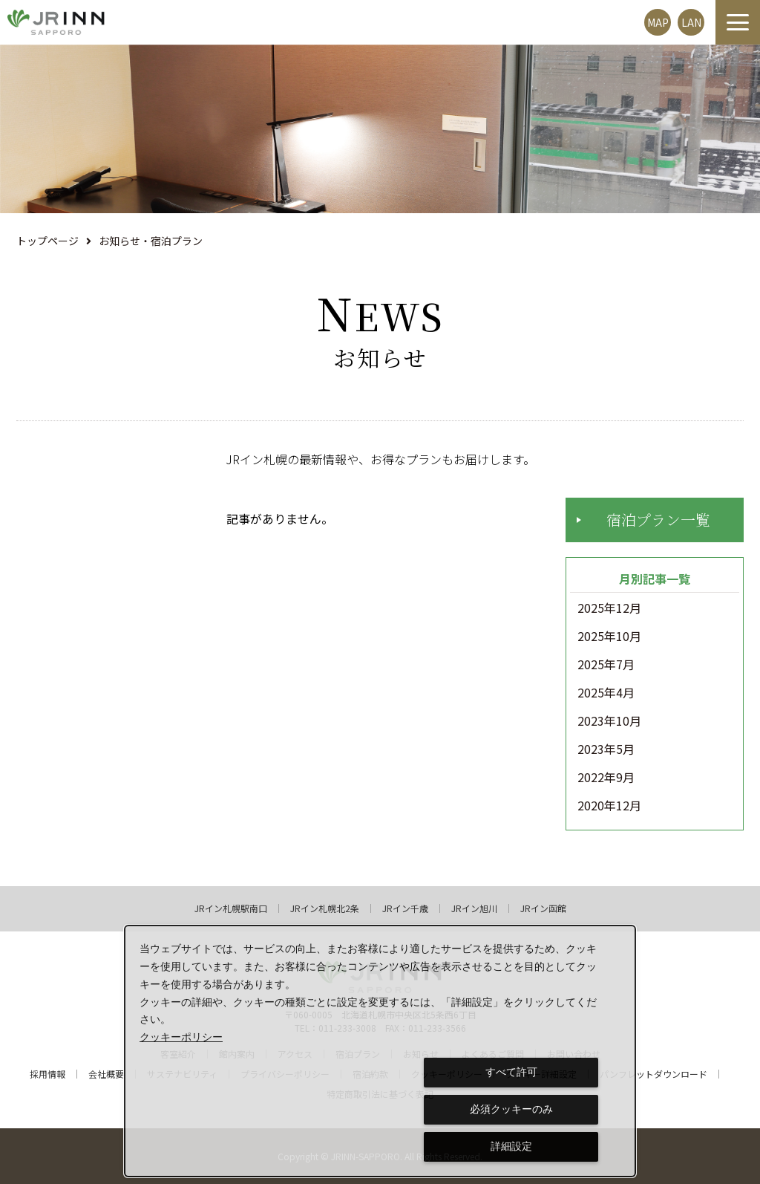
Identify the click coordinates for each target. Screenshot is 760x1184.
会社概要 (106, 1074)
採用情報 (47, 1074)
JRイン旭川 (474, 908)
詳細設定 (511, 1146)
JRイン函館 (543, 908)
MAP (658, 22)
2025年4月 (606, 693)
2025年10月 (609, 636)
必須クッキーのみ (511, 1109)
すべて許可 (511, 1072)
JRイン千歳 (405, 908)
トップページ (47, 240)
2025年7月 (606, 665)
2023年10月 (609, 721)
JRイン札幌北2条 (324, 908)
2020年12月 (609, 806)
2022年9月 (606, 778)
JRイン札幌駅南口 (230, 908)
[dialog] (380, 1051)
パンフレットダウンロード (653, 1074)
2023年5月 (606, 749)
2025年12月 (609, 608)
